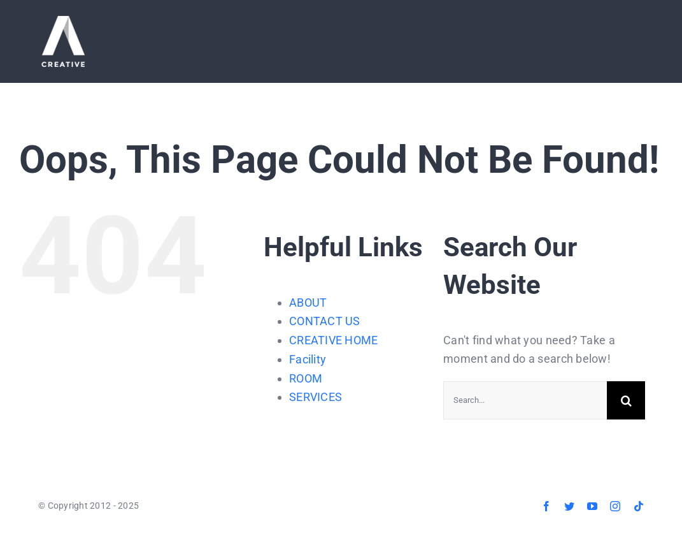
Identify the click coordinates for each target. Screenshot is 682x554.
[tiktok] (639, 506)
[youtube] (592, 506)
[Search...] (525, 400)
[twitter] (569, 506)
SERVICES (315, 397)
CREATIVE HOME (333, 340)
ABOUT (308, 302)
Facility (307, 359)
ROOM (305, 378)
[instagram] (615, 506)
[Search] (626, 400)
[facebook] (546, 506)
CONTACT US (324, 321)
